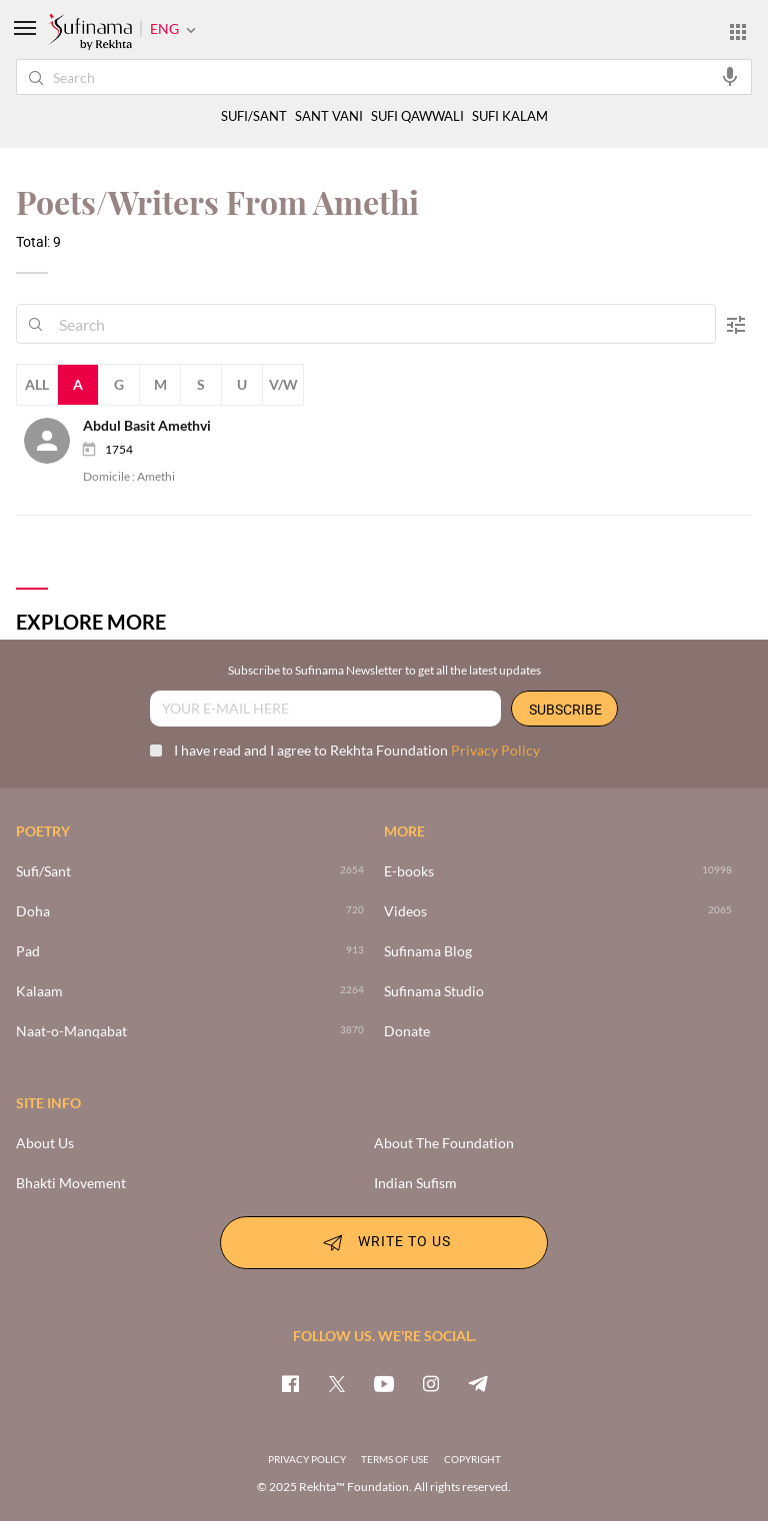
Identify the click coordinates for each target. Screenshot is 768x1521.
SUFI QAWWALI (417, 116)
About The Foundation (444, 1143)
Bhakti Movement (71, 1183)
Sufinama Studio (434, 991)
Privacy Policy (495, 750)
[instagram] (431, 1383)
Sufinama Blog (428, 951)
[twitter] (337, 1383)
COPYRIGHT (472, 1459)
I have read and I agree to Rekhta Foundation (345, 750)
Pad (28, 951)
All (37, 384)
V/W (283, 384)
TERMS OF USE (395, 1459)
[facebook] (290, 1383)
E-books (409, 871)
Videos (405, 911)
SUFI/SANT (254, 116)
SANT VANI (329, 116)
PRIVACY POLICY (307, 1459)
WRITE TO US (384, 1242)
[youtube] (384, 1383)
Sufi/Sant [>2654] (43, 871)
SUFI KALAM (510, 116)
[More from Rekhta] (738, 31)
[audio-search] (730, 76)
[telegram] (478, 1383)
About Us (45, 1143)
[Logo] (90, 33)
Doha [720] (33, 911)
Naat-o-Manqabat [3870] (71, 1031)
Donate (407, 1031)
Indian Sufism (415, 1183)
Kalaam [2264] (39, 991)
